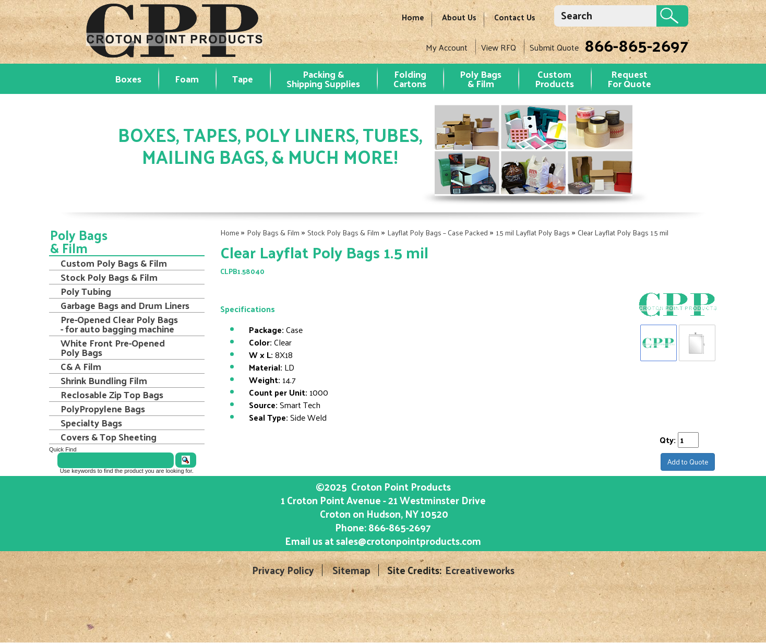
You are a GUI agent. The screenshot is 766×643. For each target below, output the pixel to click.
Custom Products (554, 78)
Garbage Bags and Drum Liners (125, 305)
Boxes (128, 78)
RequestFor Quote (629, 78)
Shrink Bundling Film (104, 380)
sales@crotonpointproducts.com (408, 541)
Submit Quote (554, 47)
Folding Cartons (409, 78)
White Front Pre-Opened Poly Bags (113, 347)
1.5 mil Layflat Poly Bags (533, 232)
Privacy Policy (283, 570)
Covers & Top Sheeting (109, 437)
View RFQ (498, 47)
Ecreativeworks (479, 570)
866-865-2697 (636, 45)
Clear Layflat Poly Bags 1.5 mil (623, 232)
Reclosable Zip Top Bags (112, 394)
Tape (242, 78)
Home (413, 16)
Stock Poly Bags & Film (343, 232)
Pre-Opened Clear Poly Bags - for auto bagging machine (119, 324)
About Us (459, 16)
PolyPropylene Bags (103, 408)
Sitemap (351, 570)
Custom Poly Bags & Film (114, 263)
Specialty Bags (91, 422)
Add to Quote (687, 461)
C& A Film (81, 366)
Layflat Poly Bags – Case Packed (437, 232)
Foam (187, 78)
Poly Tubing (86, 291)
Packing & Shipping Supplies (323, 78)
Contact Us (514, 16)
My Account (447, 47)
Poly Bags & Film (480, 78)
